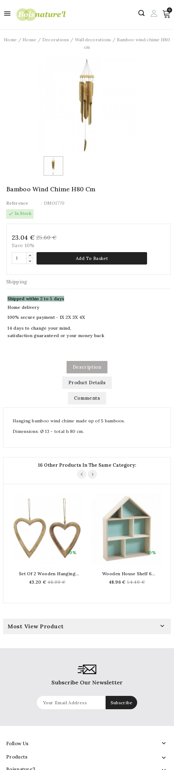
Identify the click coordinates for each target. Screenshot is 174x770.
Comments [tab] (87, 398)
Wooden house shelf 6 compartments (126, 573)
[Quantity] (19, 258)
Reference (17, 203)
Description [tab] (87, 367)
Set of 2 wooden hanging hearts (47, 573)
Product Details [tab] (87, 382)
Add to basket (92, 258)
